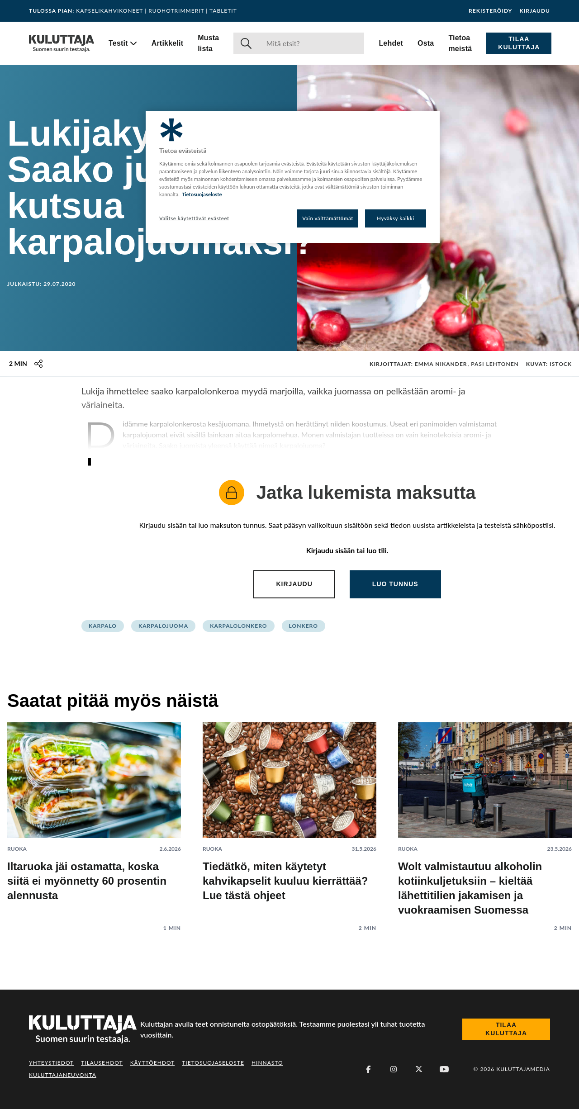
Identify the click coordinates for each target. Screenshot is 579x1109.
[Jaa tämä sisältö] (38, 364)
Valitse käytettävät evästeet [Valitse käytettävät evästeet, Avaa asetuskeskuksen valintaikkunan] (194, 218)
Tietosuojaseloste (213, 1062)
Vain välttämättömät (327, 218)
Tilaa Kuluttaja (519, 43)
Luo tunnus (395, 584)
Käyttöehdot (152, 1062)
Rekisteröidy (490, 11)
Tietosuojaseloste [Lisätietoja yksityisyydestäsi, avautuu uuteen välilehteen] (202, 194)
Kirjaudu (534, 11)
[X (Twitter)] (419, 1069)
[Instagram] (393, 1069)
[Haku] (311, 43)
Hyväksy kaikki (395, 218)
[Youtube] (444, 1069)
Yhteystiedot (51, 1062)
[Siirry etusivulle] (61, 43)
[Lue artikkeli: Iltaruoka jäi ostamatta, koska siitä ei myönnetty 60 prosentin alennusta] (94, 819)
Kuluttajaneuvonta (62, 1074)
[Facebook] (368, 1069)
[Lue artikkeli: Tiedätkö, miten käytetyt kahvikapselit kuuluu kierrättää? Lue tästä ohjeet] (289, 819)
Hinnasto (267, 1062)
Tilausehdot (102, 1062)
